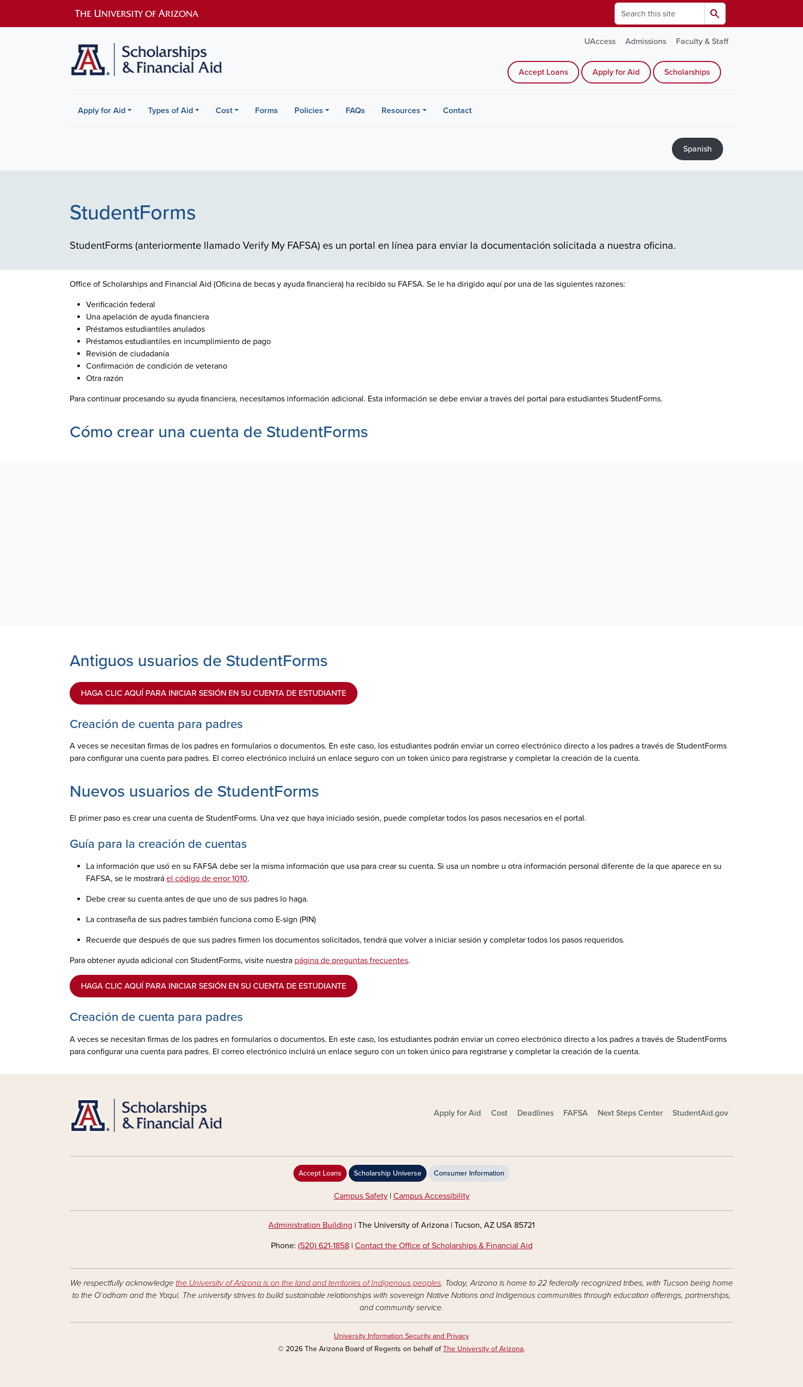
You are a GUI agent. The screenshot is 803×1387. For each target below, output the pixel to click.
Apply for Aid (616, 72)
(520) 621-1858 (323, 1246)
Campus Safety (361, 1196)
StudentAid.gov (700, 1113)
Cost (224, 110)
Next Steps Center (630, 1113)
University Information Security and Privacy (401, 1336)
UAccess (600, 41)
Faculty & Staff (702, 41)
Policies (308, 110)
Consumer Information (469, 1173)
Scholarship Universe (387, 1173)
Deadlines (535, 1113)
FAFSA (575, 1113)
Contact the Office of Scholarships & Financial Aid (444, 1246)
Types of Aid (170, 110)
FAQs (355, 110)
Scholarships (687, 72)
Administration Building (310, 1225)
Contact (457, 110)
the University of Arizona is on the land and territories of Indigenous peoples (308, 1283)
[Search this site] (660, 14)
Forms (266, 110)
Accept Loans (543, 72)
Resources (401, 110)
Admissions (645, 41)
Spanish (697, 149)
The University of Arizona (483, 1349)
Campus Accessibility (431, 1196)
